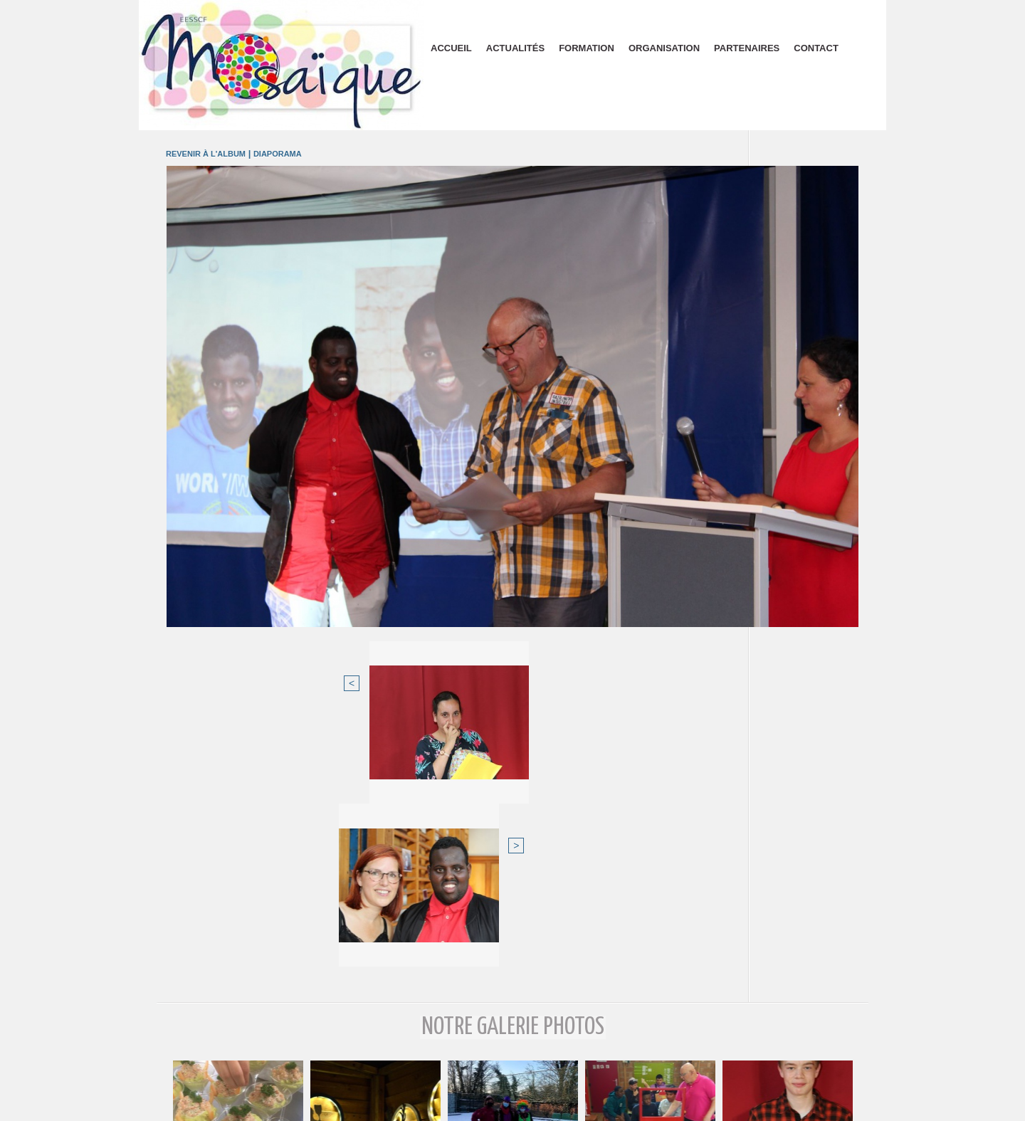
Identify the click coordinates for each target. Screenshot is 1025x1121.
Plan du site (512, 1105)
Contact (816, 48)
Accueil (451, 48)
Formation (586, 48)
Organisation (664, 48)
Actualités (515, 48)
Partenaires (746, 48)
